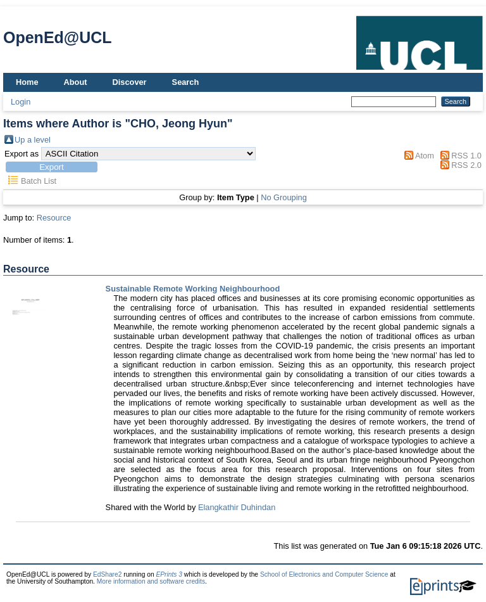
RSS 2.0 (466, 165)
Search (185, 82)
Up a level (33, 139)
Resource (54, 217)
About (75, 82)
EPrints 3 (169, 574)
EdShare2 (107, 574)
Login (20, 101)
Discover (130, 82)
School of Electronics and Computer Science (324, 574)
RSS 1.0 (466, 155)
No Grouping (284, 197)
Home (27, 82)
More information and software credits (151, 581)
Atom (424, 155)
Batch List (38, 181)
